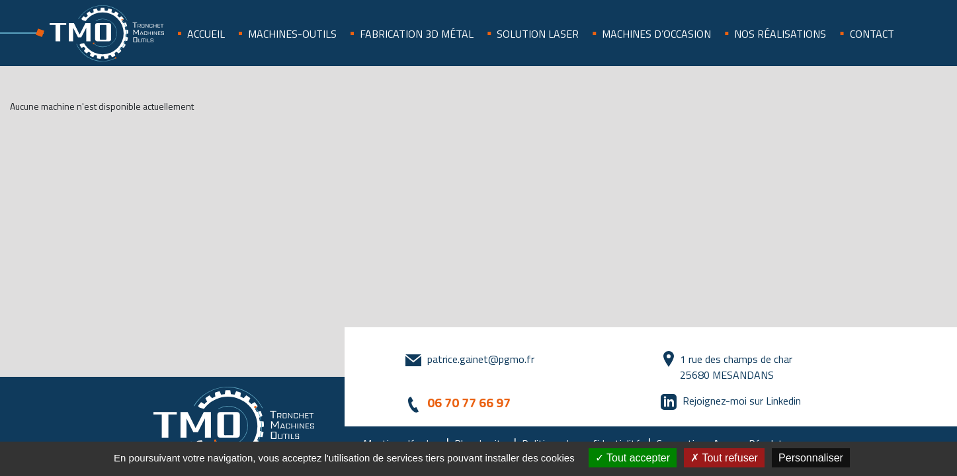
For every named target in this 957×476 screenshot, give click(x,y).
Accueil (206, 34)
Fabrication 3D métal (417, 34)
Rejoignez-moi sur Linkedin (742, 401)
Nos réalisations (780, 34)
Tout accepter (632, 457)
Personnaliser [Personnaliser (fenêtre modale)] (810, 457)
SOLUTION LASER (538, 34)
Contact (872, 34)
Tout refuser (724, 457)
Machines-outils (292, 34)
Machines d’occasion (656, 34)
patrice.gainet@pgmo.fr (480, 359)
